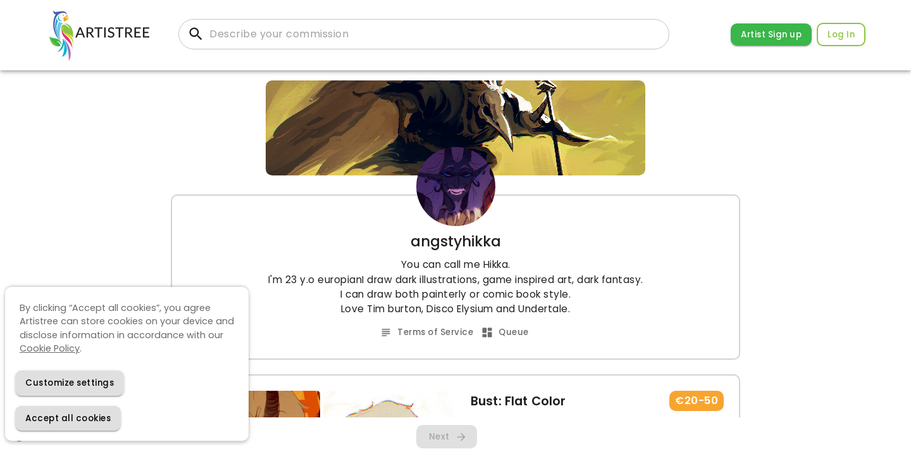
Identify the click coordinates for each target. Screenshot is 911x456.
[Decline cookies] (69, 382)
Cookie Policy (50, 348)
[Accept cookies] (68, 418)
